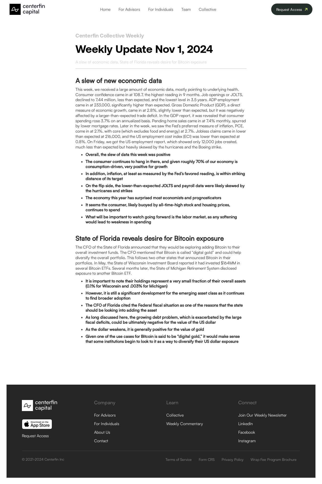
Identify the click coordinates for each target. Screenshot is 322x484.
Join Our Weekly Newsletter (262, 415)
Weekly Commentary (184, 423)
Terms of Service (179, 459)
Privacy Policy (233, 459)
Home (105, 9)
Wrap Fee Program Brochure (274, 459)
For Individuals (160, 9)
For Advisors (129, 9)
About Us (102, 432)
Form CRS (207, 459)
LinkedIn (245, 423)
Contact (101, 440)
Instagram (247, 440)
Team (186, 9)
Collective (207, 9)
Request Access (35, 435)
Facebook (246, 432)
